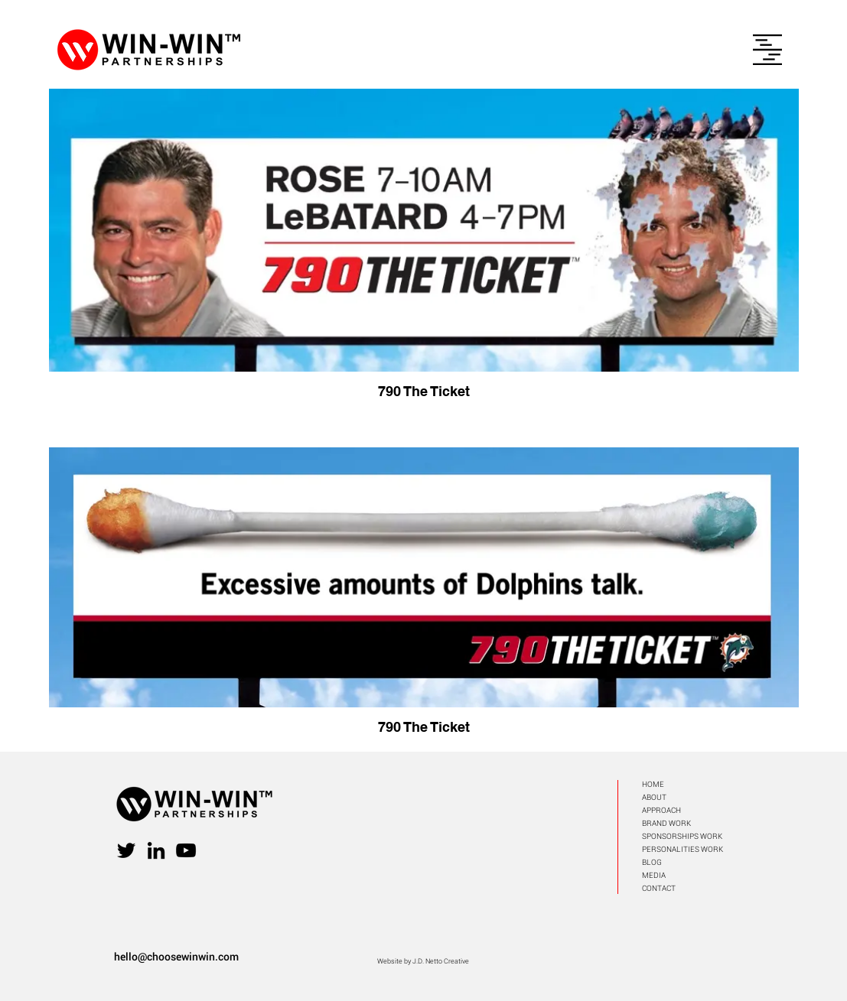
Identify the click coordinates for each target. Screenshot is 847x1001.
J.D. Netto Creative (440, 961)
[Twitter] (126, 850)
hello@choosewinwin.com (176, 957)
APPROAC (659, 810)
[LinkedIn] (156, 850)
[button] (767, 49)
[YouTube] (186, 850)
